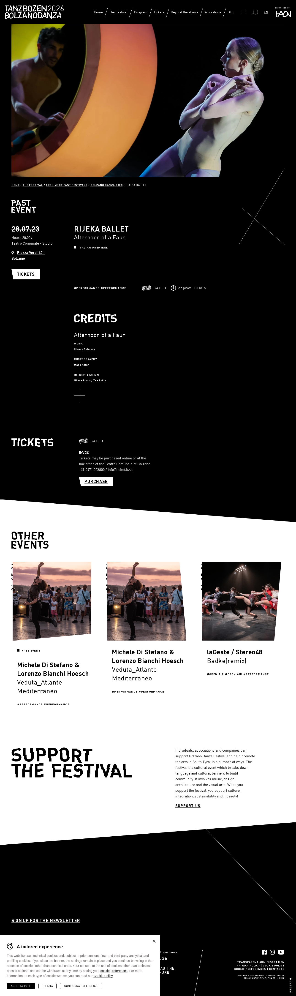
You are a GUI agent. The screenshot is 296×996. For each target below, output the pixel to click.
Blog (231, 12)
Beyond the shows (184, 12)
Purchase (96, 481)
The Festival (118, 12)
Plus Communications (271, 976)
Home (98, 12)
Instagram (272, 952)
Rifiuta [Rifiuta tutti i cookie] (48, 986)
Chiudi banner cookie (154, 941)
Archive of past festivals (66, 184)
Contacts (277, 968)
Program (140, 12)
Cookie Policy (274, 965)
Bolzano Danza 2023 (106, 184)
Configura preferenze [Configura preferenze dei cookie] (81, 986)
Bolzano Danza (55, 9)
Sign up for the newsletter (45, 920)
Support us (188, 806)
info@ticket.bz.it (120, 469)
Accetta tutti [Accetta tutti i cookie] (21, 986)
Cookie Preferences (250, 968)
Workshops (212, 12)
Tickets (159, 12)
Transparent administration (261, 961)
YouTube (281, 952)
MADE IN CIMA (277, 978)
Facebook (264, 952)
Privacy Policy (248, 965)
